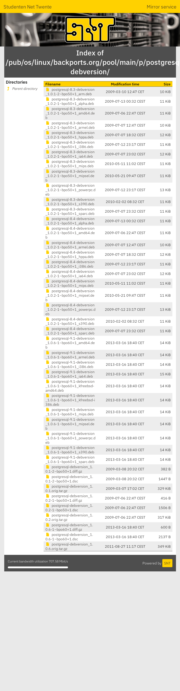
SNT (167, 563)
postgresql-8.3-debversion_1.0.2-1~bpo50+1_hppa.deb (70, 134)
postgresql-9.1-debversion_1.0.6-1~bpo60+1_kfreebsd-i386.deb (70, 400)
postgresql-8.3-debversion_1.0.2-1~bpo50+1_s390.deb (70, 201)
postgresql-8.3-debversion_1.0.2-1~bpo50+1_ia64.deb (70, 154)
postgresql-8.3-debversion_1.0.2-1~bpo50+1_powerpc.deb (70, 190)
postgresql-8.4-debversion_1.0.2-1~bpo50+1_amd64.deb (70, 232)
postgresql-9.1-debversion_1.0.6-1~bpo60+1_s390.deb (70, 449)
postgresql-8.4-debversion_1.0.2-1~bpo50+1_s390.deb (70, 321)
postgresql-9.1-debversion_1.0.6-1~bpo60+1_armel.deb (70, 354)
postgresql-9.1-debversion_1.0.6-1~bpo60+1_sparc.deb (70, 459)
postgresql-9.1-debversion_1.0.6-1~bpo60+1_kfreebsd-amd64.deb (70, 386)
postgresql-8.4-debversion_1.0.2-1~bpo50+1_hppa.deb (70, 254)
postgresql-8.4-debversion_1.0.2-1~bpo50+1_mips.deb (70, 283)
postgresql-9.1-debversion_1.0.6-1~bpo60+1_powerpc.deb (70, 438)
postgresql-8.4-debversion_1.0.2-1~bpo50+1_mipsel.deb (70, 295)
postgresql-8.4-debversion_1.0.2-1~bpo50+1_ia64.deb (70, 273)
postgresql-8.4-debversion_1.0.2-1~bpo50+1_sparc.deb (70, 330)
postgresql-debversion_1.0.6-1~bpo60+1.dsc (69, 536)
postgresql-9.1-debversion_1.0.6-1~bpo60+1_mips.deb (70, 411)
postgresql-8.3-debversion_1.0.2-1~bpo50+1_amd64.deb (70, 113)
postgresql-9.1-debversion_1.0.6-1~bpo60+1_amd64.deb (70, 342)
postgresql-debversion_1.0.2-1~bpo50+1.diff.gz (69, 498)
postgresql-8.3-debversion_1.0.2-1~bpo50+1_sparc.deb (70, 211)
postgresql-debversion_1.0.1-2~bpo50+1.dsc (69, 478)
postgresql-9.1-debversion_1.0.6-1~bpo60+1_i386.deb (70, 364)
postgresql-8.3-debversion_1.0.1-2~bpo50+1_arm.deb (70, 91)
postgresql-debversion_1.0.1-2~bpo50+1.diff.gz (69, 469)
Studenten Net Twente (28, 6)
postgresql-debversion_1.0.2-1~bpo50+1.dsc (69, 507)
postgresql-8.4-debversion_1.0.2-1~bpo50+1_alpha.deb (70, 220)
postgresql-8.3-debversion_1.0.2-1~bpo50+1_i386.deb (70, 144)
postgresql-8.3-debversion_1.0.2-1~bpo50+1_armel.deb (70, 125)
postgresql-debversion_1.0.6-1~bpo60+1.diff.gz (69, 527)
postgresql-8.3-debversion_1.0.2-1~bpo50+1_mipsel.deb (70, 175)
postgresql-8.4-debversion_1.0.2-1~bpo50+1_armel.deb (70, 244)
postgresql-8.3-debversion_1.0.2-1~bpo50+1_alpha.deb (70, 101)
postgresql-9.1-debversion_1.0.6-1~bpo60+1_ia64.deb (70, 374)
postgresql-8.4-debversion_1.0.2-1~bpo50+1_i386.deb (70, 264)
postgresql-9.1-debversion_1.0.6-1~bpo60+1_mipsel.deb (70, 424)
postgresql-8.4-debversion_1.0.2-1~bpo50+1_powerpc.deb (70, 309)
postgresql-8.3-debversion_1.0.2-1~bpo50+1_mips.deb (70, 163)
